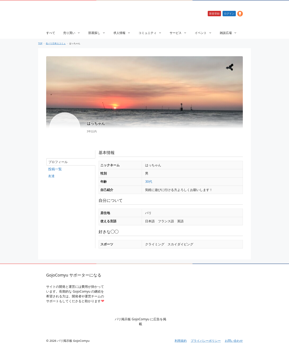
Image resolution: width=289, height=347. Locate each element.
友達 (51, 176)
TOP (40, 43)
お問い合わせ (234, 341)
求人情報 (123, 33)
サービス (180, 33)
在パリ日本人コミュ (56, 43)
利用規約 (181, 341)
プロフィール (58, 162)
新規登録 (214, 13)
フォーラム (70, 169)
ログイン (229, 13)
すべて (50, 33)
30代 (148, 181)
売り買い (73, 33)
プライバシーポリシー (206, 341)
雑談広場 (230, 33)
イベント (205, 33)
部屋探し (98, 33)
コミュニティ (152, 33)
